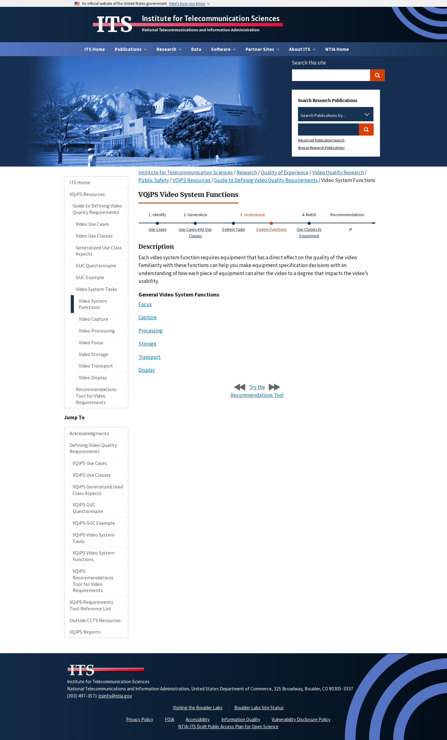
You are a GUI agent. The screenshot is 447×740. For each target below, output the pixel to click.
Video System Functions (93, 304)
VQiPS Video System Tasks (94, 538)
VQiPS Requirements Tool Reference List (91, 605)
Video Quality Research (338, 172)
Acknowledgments (89, 433)
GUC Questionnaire (96, 265)
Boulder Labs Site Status (259, 708)
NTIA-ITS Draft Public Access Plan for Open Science (228, 726)
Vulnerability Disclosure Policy (301, 719)
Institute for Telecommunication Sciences (211, 18)
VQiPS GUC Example (94, 523)
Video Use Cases (92, 224)
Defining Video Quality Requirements (93, 448)
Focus (145, 304)
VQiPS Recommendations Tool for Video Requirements (93, 580)
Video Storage (93, 354)
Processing (150, 330)
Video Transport (96, 366)
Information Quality (240, 719)
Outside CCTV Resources (95, 620)
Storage (147, 343)
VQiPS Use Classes (92, 475)
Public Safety (153, 180)
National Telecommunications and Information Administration (201, 30)
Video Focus (91, 342)
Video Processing (97, 331)
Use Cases (157, 229)
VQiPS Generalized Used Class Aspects (98, 490)
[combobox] (335, 115)
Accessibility (198, 719)
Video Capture (93, 319)
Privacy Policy (139, 719)
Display (146, 370)
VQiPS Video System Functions (94, 556)
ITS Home (94, 49)
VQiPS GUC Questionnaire (88, 508)
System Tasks (233, 229)
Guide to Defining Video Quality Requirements (97, 209)
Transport (149, 357)
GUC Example (90, 277)
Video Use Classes (94, 236)
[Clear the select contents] (359, 114)
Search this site (309, 62)
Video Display (93, 377)
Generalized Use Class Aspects (99, 250)
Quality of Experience (285, 172)
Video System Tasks (96, 289)
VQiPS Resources (87, 194)
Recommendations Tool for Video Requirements (96, 395)
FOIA (169, 719)
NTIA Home (337, 49)
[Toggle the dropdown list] (367, 114)
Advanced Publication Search (321, 140)
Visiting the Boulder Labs (198, 708)
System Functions (271, 229)
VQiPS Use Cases (90, 463)
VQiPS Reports (85, 632)
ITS (114, 24)
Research (247, 172)
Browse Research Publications (321, 147)
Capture (147, 317)
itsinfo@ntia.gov (115, 696)
